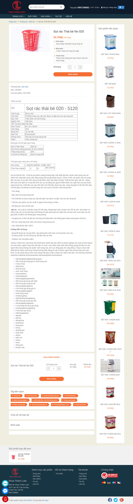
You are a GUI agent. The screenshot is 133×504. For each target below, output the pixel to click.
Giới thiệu (32, 16)
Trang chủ (18, 16)
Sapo (46, 500)
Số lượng (57, 67)
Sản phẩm (46, 16)
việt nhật (25, 87)
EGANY (29, 500)
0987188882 (84, 7)
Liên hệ (69, 16)
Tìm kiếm (59, 474)
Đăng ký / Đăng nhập (109, 7)
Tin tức (58, 16)
